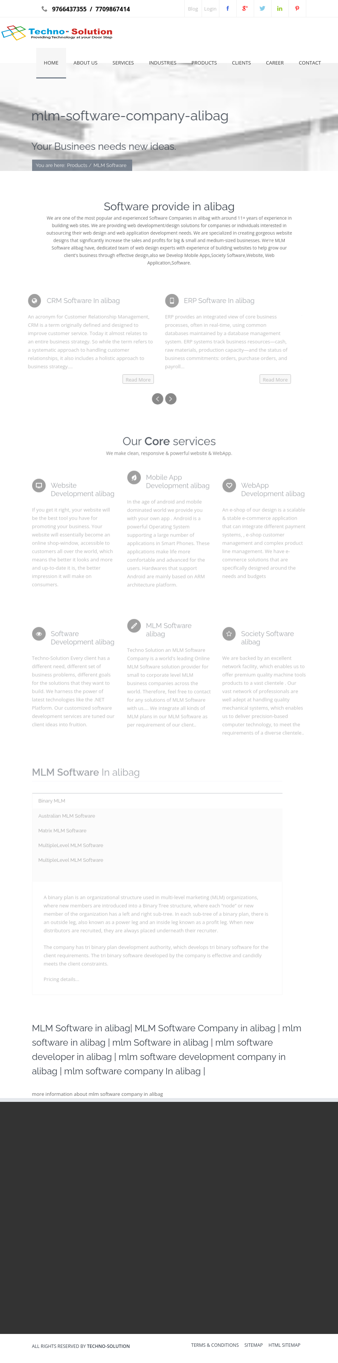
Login (210, 8)
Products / (79, 166)
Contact (310, 62)
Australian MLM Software (67, 818)
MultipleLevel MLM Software (71, 848)
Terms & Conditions (215, 1345)
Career (275, 62)
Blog (193, 8)
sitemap (253, 1345)
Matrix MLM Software (62, 833)
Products (204, 62)
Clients (241, 62)
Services (123, 62)
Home (51, 62)
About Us (85, 62)
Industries (162, 62)
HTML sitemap (284, 1345)
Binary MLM (52, 803)
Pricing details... (61, 981)
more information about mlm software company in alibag (97, 1094)
